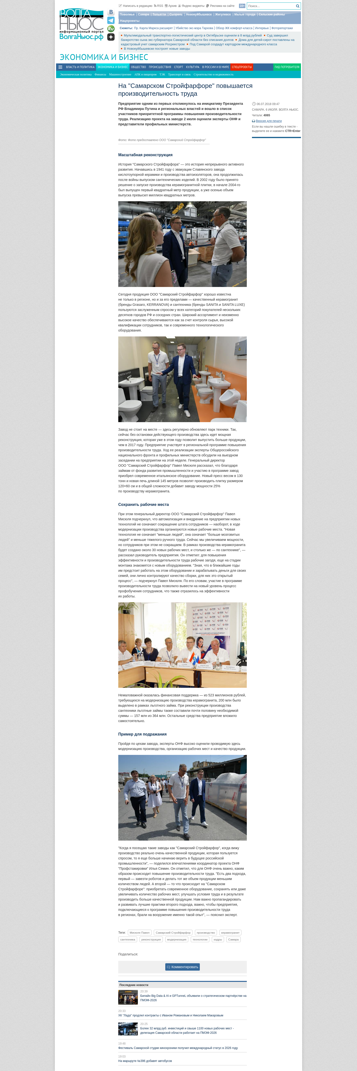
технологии (200, 939)
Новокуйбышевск (199, 14)
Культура (192, 67)
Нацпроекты (130, 21)
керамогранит (230, 932)
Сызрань (176, 14)
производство (206, 932)
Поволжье (127, 14)
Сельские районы (272, 14)
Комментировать (182, 967)
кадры (218, 939)
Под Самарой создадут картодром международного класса (233, 44)
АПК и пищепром (145, 74)
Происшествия (160, 67)
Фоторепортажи (282, 28)
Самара (143, 14)
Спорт (178, 67)
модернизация (177, 939)
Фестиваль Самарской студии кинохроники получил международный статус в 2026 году (178, 1048)
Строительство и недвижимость (214, 74)
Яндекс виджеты (191, 6)
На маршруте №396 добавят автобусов (145, 1061)
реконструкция (151, 939)
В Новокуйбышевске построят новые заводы (157, 48)
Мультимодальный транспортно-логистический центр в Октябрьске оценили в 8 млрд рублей (193, 35)
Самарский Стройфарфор (173, 932)
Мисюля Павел (140, 932)
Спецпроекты (242, 67)
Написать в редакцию (135, 6)
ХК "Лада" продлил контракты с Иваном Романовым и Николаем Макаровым (170, 1015)
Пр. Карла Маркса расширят (153, 28)
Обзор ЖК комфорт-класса (234, 28)
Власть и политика (80, 67)
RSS (158, 6)
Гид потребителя (287, 67)
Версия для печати (269, 121)
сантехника (127, 939)
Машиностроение (120, 74)
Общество (138, 67)
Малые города (244, 14)
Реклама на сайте (220, 6)
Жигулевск (223, 14)
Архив (171, 6)
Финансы (100, 74)
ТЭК (162, 74)
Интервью (262, 28)
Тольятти (159, 14)
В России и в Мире (215, 67)
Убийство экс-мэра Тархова (194, 28)
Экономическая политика (76, 74)
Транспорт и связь (179, 74)
